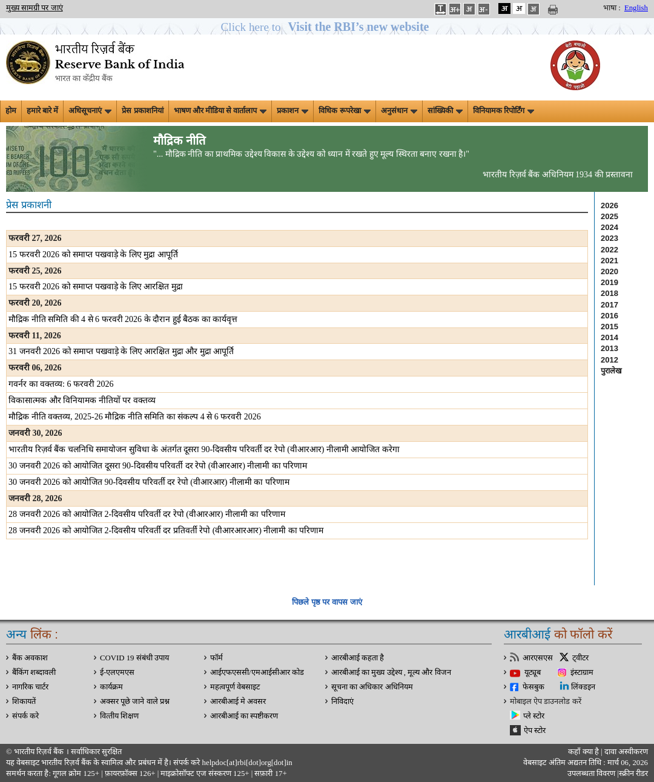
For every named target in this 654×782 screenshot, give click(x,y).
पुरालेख (611, 370)
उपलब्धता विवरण (591, 773)
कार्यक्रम (111, 687)
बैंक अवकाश (30, 658)
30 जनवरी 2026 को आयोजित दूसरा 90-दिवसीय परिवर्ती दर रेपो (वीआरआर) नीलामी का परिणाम (158, 465)
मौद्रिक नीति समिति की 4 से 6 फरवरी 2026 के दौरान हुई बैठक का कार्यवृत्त (122, 319)
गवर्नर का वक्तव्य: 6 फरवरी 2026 (60, 384)
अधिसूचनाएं (89, 111)
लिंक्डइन (583, 687)
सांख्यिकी (445, 111)
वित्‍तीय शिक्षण (119, 716)
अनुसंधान (399, 111)
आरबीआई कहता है (357, 658)
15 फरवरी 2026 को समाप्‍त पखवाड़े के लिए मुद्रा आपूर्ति (93, 254)
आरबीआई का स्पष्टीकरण (244, 716)
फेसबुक (533, 687)
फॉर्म (216, 658)
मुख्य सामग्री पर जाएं (34, 8)
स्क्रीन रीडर (633, 773)
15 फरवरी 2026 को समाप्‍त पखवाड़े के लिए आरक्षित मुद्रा (95, 286)
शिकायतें (24, 701)
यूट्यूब (532, 672)
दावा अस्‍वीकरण (626, 752)
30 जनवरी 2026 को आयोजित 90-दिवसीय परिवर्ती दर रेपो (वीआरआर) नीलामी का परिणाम (148, 482)
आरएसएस (538, 658)
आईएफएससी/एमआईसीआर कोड (257, 672)
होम (10, 111)
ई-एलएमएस (117, 672)
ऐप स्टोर (535, 730)
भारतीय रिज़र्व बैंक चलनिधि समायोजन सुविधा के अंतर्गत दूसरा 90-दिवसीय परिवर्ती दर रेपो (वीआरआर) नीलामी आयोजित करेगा (204, 449)
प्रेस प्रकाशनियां (142, 111)
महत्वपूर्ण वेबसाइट (235, 687)
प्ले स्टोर (533, 716)
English (636, 8)
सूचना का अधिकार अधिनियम (372, 687)
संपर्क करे (25, 716)
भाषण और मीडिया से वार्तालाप (220, 111)
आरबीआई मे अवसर (238, 701)
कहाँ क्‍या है (584, 752)
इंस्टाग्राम (581, 672)
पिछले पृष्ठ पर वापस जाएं (327, 601)
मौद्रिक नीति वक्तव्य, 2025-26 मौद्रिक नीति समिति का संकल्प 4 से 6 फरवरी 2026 (134, 416)
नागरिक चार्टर (30, 687)
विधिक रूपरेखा (344, 111)
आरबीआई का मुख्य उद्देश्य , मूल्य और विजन (391, 672)
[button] (327, 27)
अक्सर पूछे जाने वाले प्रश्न (135, 701)
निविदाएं (342, 701)
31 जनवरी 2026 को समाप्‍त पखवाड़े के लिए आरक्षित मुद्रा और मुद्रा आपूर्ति (121, 351)
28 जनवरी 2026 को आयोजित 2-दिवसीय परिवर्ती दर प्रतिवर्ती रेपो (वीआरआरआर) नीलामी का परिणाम (166, 530)
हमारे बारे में (42, 111)
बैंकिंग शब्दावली (34, 672)
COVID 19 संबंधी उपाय (134, 658)
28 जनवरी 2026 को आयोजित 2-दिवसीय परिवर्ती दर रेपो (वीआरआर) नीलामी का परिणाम (146, 514)
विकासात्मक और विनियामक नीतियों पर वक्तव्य (82, 400)
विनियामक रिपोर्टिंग (503, 111)
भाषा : (612, 8)
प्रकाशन (292, 111)
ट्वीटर (580, 658)
